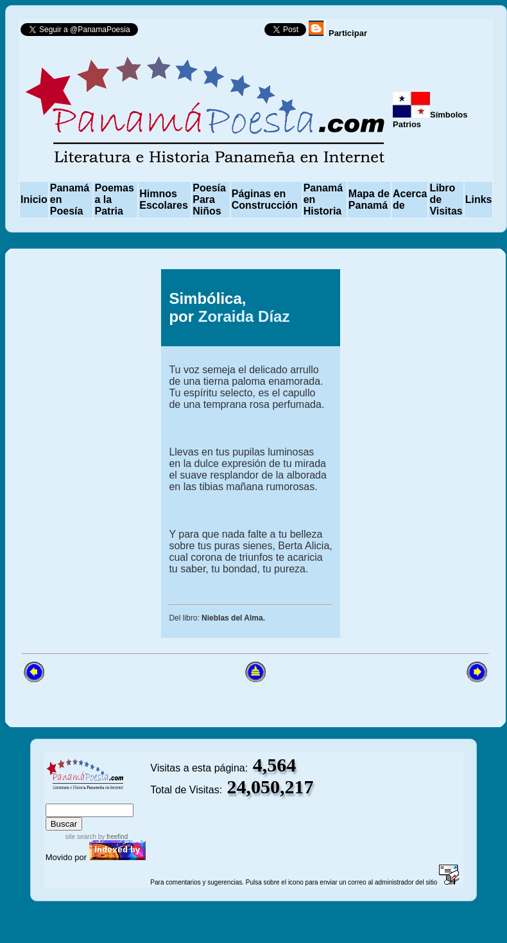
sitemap (87, 797)
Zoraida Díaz (244, 316)
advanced (128, 797)
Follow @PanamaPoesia (205, 32)
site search (80, 836)
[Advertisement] (75, 453)
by (112, 836)
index (58, 797)
